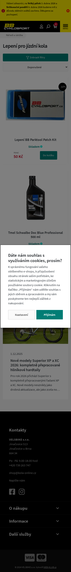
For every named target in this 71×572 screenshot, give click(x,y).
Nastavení (21, 315)
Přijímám (49, 315)
